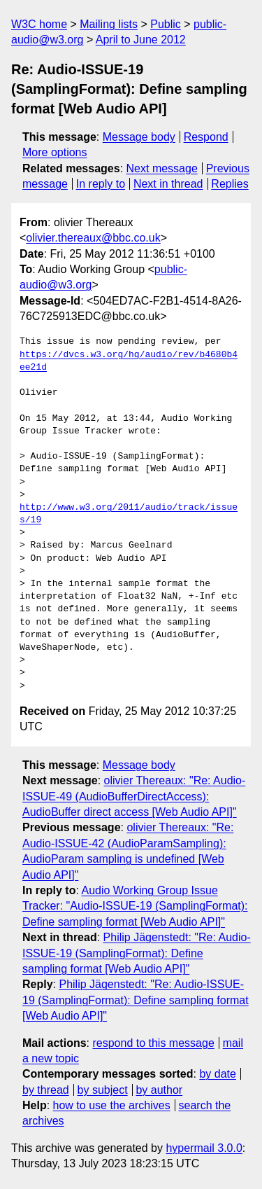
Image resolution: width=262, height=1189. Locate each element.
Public (165, 24)
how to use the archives (111, 1105)
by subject (103, 1090)
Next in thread (168, 184)
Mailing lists (109, 24)
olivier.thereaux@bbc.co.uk (93, 238)
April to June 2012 (141, 40)
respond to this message (153, 1043)
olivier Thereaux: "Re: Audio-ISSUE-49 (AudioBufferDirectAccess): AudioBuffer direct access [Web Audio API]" (133, 796)
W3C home (39, 24)
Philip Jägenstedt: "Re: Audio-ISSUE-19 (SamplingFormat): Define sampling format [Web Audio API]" (136, 953)
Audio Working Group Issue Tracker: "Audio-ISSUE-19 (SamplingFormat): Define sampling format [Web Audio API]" (135, 906)
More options (54, 152)
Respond (206, 137)
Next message (162, 168)
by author (159, 1090)
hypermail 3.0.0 (204, 1148)
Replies (229, 184)
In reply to (100, 184)
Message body (139, 137)
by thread (45, 1090)
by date (217, 1074)
